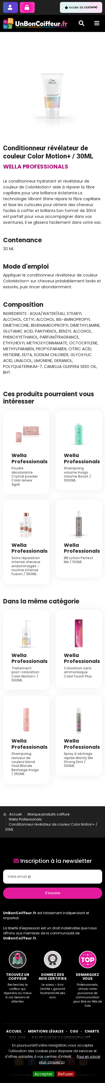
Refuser (65, 1074)
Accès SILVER (81, 7)
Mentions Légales (46, 1031)
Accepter (43, 1074)
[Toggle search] (81, 23)
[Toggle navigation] (97, 23)
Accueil (14, 1031)
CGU (74, 1031)
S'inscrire (52, 893)
